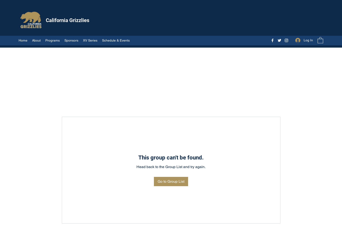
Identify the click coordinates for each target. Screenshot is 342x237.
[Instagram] (286, 40)
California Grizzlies (67, 20)
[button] (320, 40)
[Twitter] (279, 40)
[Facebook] (272, 40)
